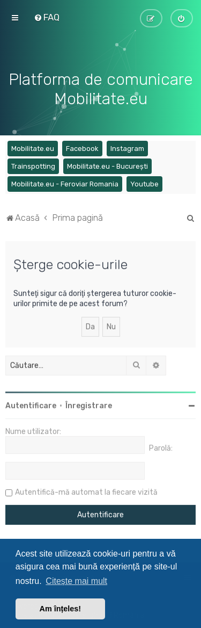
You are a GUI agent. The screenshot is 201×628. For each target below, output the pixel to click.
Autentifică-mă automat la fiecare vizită (86, 490)
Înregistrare (88, 404)
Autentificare (30, 404)
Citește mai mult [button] (76, 581)
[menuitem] (46, 17)
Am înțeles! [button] (60, 608)
